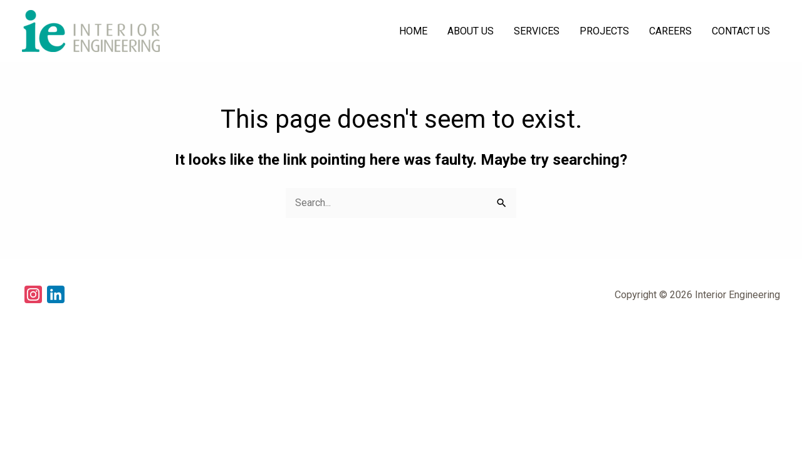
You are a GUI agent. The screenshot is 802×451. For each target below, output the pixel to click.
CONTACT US (741, 31)
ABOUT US (470, 31)
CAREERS (670, 31)
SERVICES (537, 31)
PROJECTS (604, 31)
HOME (413, 31)
